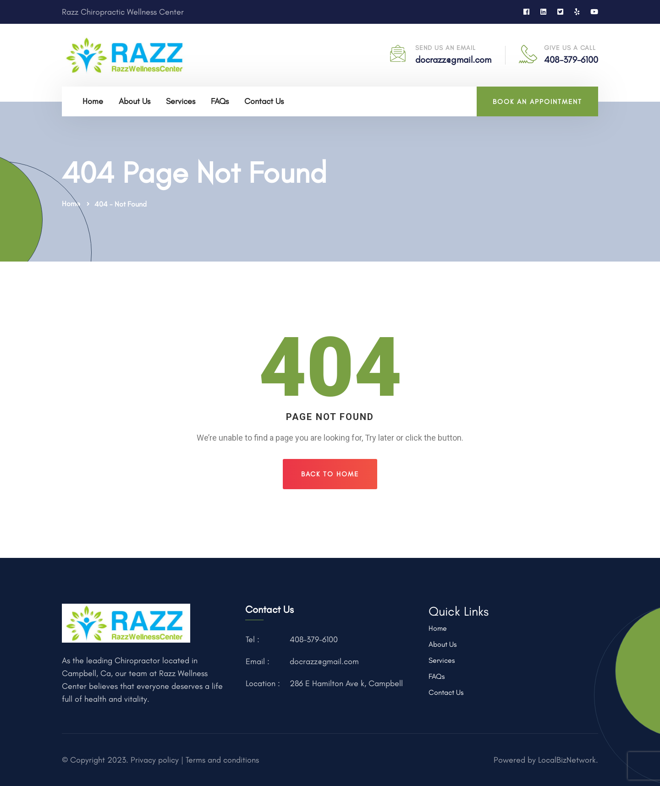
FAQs (220, 101)
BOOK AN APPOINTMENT (537, 102)
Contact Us (264, 101)
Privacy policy (153, 760)
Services (180, 101)
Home (92, 101)
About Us (134, 101)
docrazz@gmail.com (453, 59)
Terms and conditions (222, 760)
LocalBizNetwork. (568, 760)
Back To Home (330, 474)
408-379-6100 (571, 59)
